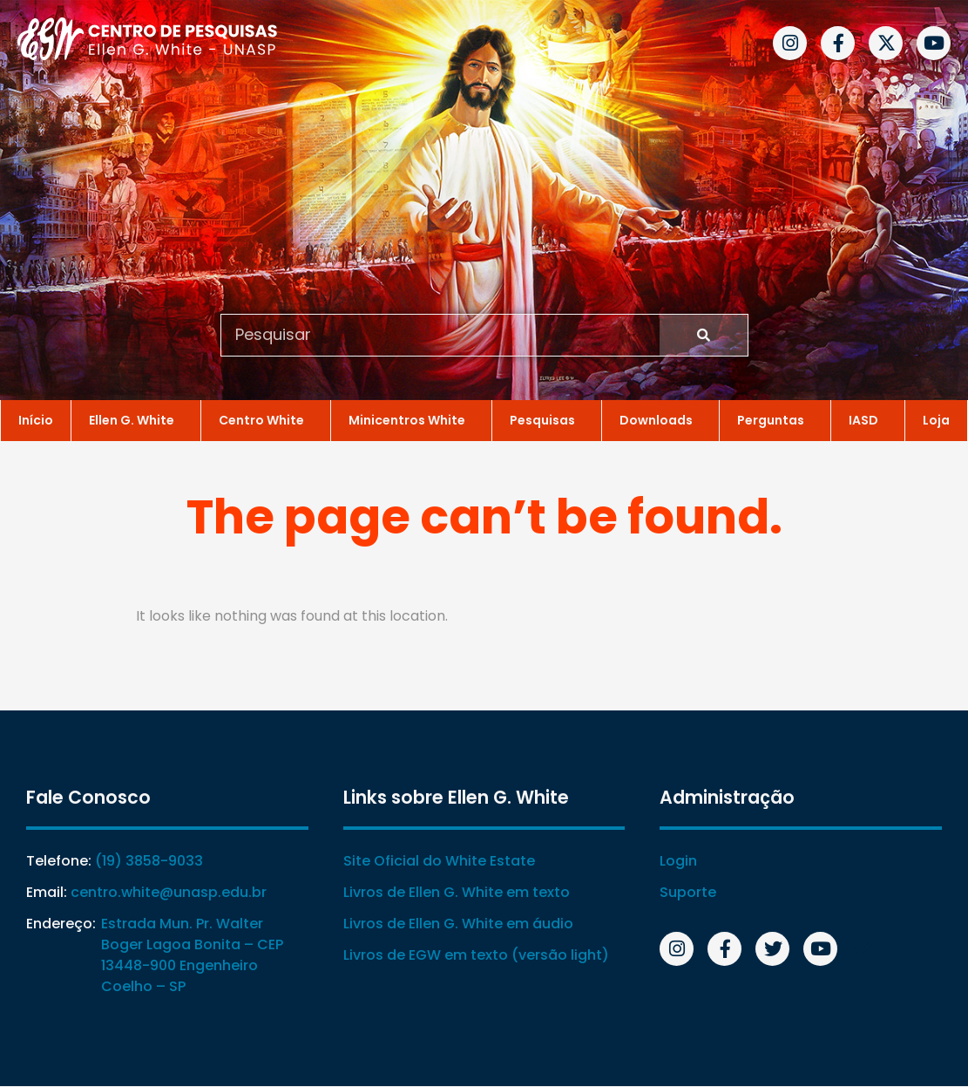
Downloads (660, 419)
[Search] (704, 335)
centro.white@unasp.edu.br (169, 893)
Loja (936, 419)
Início (35, 419)
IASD (868, 419)
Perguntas (775, 419)
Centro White (266, 419)
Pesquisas (547, 419)
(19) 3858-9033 (149, 862)
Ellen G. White (136, 419)
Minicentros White (411, 419)
